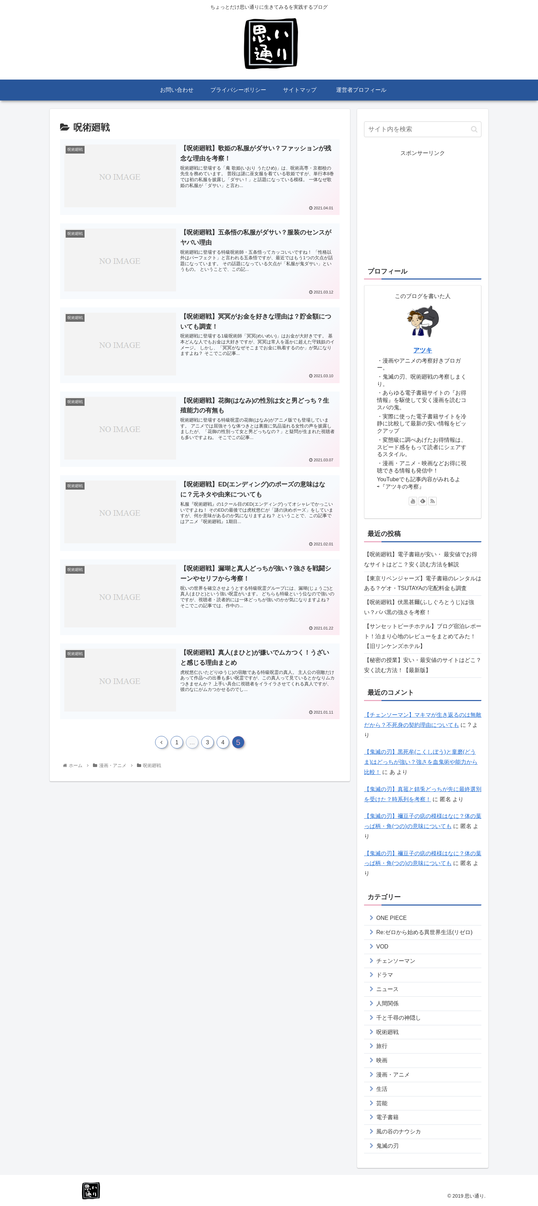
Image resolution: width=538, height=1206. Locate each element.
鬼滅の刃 (387, 1146)
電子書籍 (387, 1117)
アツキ (422, 350)
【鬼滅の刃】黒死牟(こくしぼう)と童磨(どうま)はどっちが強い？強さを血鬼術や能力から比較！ (421, 762)
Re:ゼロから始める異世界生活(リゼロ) (424, 932)
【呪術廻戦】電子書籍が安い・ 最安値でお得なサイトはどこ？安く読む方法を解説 (420, 559)
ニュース (387, 989)
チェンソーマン (395, 961)
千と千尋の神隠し (398, 1018)
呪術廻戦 (387, 1032)
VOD (382, 947)
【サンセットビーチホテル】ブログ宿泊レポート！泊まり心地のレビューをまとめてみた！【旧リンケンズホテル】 (422, 636)
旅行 (381, 1046)
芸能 (381, 1103)
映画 (381, 1060)
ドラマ (384, 975)
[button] (474, 129)
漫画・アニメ (393, 1075)
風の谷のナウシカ (398, 1131)
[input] (422, 129)
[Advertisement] (422, 207)
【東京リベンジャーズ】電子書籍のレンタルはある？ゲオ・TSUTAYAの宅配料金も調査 (422, 583)
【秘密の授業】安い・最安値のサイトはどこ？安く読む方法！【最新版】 (422, 665)
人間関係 (387, 1003)
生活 (381, 1089)
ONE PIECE (391, 918)
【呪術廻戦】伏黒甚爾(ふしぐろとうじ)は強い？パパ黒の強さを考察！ (419, 607)
